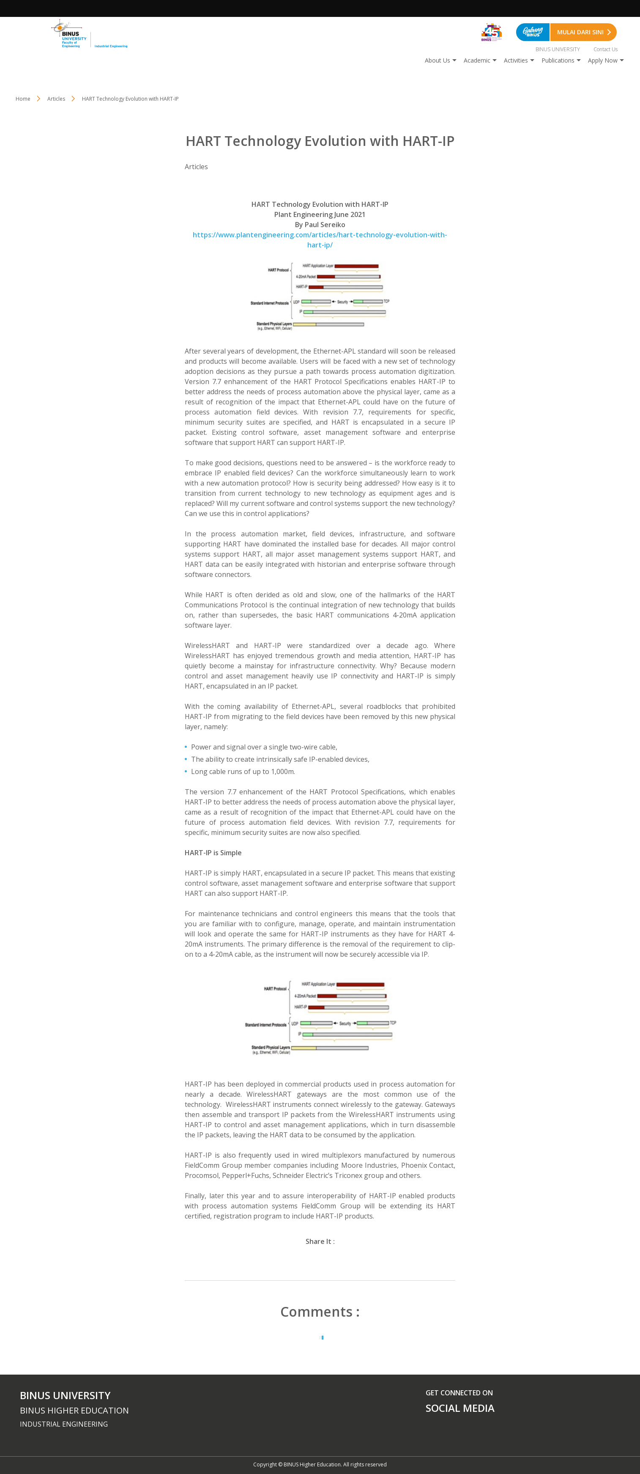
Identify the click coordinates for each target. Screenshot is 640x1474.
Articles (56, 98)
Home (23, 98)
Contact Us (606, 49)
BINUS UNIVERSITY (558, 49)
